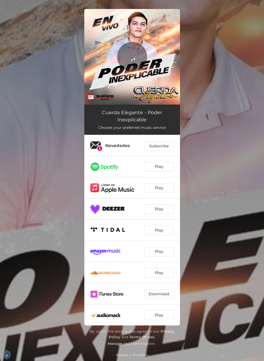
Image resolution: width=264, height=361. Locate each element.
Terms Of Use (142, 337)
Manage (115, 343)
